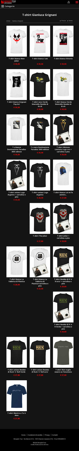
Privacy (47, 435)
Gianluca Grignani (17, 21)
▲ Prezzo (63, 21)
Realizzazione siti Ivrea (41, 444)
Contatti (55, 435)
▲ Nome (70, 21)
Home (23, 435)
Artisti (8, 21)
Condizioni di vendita (35, 435)
